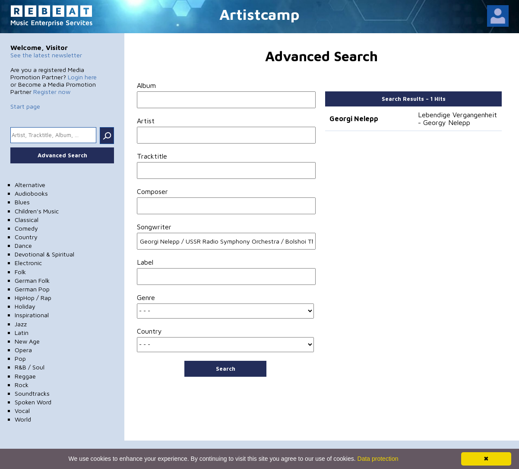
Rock (21, 384)
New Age (27, 341)
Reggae (25, 376)
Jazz (21, 324)
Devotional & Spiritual (44, 254)
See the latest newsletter (46, 55)
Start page (25, 106)
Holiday (25, 306)
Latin (21, 332)
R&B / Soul (29, 367)
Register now (51, 91)
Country (26, 237)
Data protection (378, 458)
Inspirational (32, 315)
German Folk (32, 280)
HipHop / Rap (33, 297)
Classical (26, 219)
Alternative (30, 184)
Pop (20, 358)
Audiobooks (31, 193)
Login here (82, 77)
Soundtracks (32, 393)
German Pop (32, 289)
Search (225, 368)
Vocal (22, 410)
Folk (20, 271)
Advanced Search (62, 155)
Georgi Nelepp (353, 118)
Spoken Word (33, 402)
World (23, 419)
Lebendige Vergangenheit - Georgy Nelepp (457, 118)
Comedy (26, 228)
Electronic (28, 262)
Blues (22, 202)
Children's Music (37, 211)
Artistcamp (259, 14)
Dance (23, 245)
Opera (23, 349)
